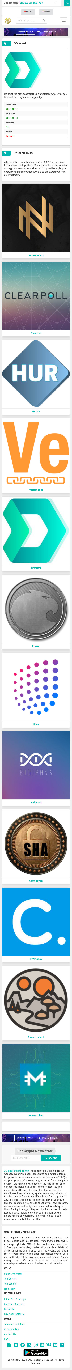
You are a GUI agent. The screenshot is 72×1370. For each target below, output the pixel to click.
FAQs (7, 1339)
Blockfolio (9, 1309)
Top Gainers (10, 1278)
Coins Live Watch (13, 1274)
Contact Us (10, 1334)
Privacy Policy (11, 1329)
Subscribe (51, 1157)
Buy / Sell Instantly (14, 1314)
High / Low (9, 1288)
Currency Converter (14, 1304)
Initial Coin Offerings (15, 1299)
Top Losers (10, 1283)
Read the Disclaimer (17, 1170)
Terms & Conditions (14, 1324)
